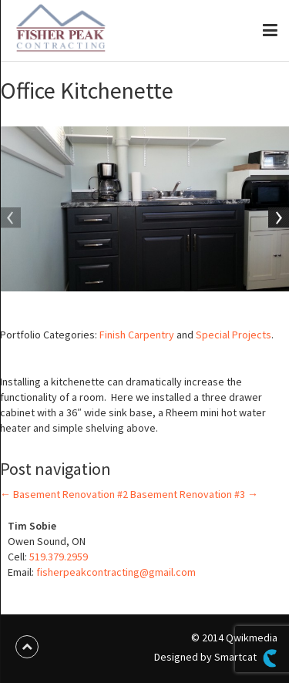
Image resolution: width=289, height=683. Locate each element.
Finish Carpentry (136, 335)
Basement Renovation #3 (194, 494)
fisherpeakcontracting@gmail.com (116, 572)
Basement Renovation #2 (64, 494)
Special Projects (233, 335)
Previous (11, 218)
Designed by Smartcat (215, 658)
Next (277, 218)
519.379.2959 (58, 557)
